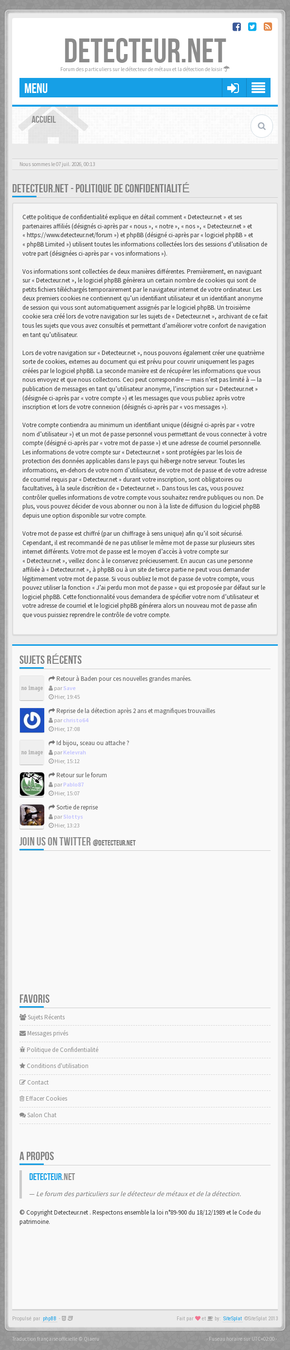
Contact (34, 1082)
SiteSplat (232, 1318)
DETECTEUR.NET (145, 52)
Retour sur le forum (78, 775)
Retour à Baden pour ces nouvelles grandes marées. (120, 679)
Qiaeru (91, 1338)
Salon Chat (37, 1115)
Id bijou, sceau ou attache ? (89, 743)
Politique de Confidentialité (58, 1050)
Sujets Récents (42, 1017)
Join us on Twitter (77, 842)
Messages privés (43, 1033)
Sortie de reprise (73, 807)
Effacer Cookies (43, 1098)
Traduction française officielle (44, 1338)
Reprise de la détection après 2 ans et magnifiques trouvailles (132, 711)
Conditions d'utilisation (54, 1066)
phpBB (49, 1318)
